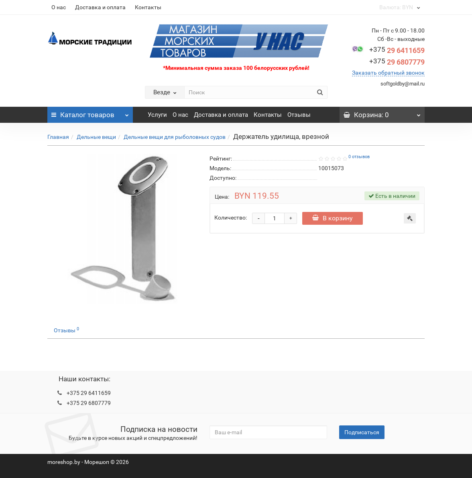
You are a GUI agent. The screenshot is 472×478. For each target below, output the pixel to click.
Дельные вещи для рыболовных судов (175, 137)
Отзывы (299, 114)
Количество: (230, 217)
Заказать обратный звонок (388, 72)
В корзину (332, 218)
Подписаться (361, 432)
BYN (399, 7)
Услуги (157, 114)
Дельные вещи (96, 137)
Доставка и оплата (100, 7)
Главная (58, 137)
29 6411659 (397, 50)
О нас (58, 7)
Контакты (148, 7)
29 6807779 (397, 62)
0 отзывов (359, 156)
